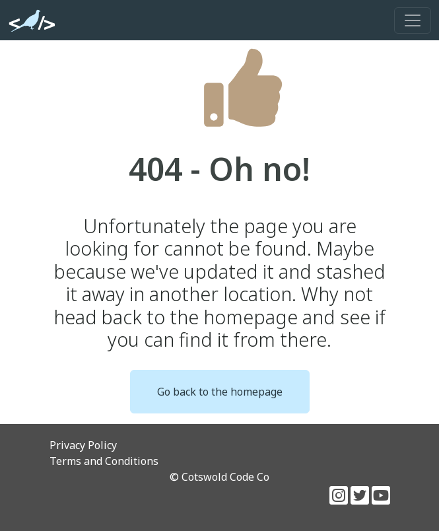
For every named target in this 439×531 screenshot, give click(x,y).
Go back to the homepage (220, 391)
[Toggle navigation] (412, 20)
